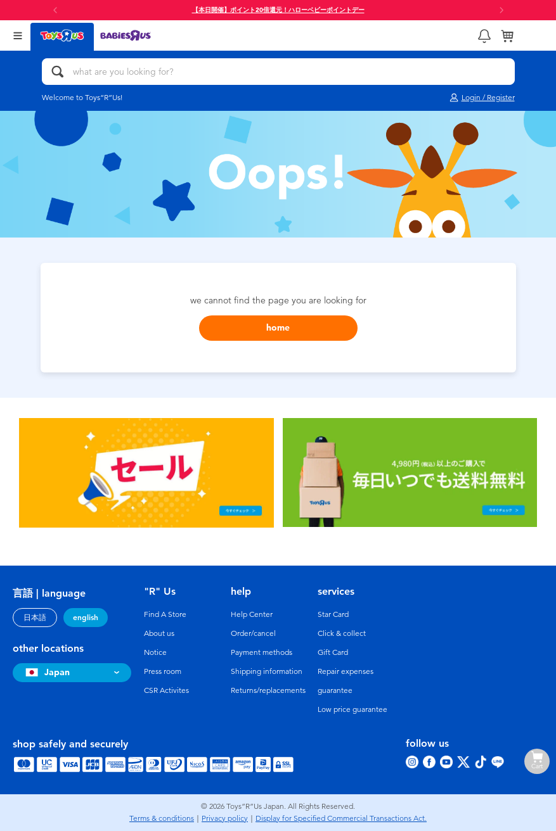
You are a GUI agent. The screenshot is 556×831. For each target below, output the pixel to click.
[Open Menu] (17, 35)
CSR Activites (166, 690)
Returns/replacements (268, 690)
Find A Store (165, 614)
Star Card (333, 614)
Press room (162, 671)
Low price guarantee (352, 709)
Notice (155, 652)
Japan (46, 672)
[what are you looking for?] (278, 71)
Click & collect (342, 633)
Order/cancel (253, 633)
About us (159, 633)
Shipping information (266, 671)
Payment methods (261, 652)
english (85, 617)
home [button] (278, 327)
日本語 (34, 617)
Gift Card (333, 652)
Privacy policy (225, 818)
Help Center (252, 614)
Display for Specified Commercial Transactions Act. (341, 818)
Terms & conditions (161, 818)
